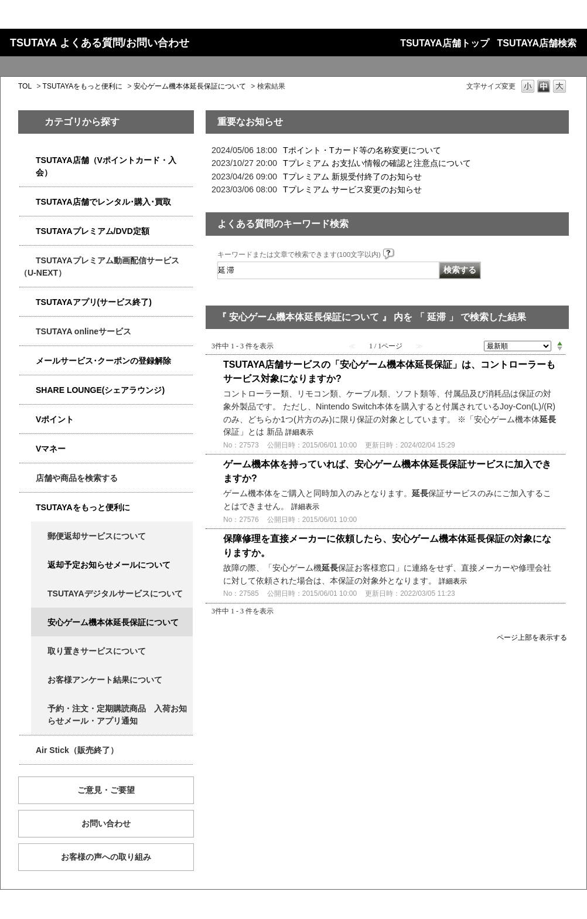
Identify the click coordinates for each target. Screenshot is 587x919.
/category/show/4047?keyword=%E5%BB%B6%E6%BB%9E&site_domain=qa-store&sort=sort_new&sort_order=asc (27, 160)
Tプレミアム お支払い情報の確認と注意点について (377, 163)
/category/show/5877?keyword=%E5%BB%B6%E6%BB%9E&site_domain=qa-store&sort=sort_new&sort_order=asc (27, 390)
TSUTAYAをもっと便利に (83, 86)
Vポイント (55, 419)
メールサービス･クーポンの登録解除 (103, 360)
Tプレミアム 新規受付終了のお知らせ (352, 176)
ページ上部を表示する (532, 637)
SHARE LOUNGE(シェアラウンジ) (100, 390)
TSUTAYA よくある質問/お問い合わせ (99, 43)
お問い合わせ (106, 823)
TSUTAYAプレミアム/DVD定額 (92, 231)
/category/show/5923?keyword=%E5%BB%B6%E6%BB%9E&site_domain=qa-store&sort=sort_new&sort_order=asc (27, 261)
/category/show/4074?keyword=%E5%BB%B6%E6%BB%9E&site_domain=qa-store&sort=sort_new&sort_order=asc (27, 419)
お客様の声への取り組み (106, 857)
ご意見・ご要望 (106, 790)
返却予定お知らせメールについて (108, 564)
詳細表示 (299, 432)
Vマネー (51, 448)
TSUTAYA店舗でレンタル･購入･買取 (103, 201)
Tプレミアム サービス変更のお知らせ (352, 189)
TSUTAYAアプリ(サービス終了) (94, 302)
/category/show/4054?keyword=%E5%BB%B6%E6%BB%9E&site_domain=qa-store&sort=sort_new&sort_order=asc (27, 202)
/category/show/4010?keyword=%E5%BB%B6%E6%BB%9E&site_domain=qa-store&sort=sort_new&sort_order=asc (27, 331)
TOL (25, 86)
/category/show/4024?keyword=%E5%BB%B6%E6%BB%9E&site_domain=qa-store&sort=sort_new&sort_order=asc (27, 507)
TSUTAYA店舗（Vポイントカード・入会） (106, 166)
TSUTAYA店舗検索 (536, 43)
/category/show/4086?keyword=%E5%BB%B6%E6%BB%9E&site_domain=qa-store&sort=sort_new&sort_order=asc (27, 478)
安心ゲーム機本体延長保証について (190, 86)
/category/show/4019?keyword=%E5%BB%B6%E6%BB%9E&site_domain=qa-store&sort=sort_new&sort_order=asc (27, 302)
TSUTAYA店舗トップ (444, 43)
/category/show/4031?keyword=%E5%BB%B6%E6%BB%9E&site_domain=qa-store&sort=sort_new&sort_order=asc (27, 231)
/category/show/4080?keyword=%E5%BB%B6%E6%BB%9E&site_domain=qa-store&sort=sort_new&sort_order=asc (27, 361)
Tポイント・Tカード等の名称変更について (362, 150)
